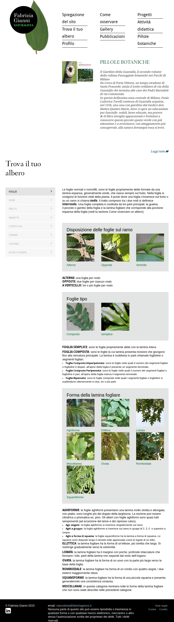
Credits (163, 609)
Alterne (71, 265)
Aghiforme (73, 430)
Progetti (145, 14)
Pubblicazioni (112, 36)
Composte (73, 334)
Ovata (105, 463)
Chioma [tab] (30, 243)
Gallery (106, 29)
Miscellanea (74, 463)
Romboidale (143, 463)
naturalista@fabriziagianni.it (74, 605)
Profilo (68, 43)
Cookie (152, 609)
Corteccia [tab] (30, 226)
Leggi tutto (160, 151)
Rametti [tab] (30, 217)
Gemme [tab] (30, 235)
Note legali (161, 605)
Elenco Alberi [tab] (30, 252)
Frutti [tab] (30, 208)
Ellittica (105, 430)
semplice (107, 334)
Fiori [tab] (30, 200)
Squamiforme (75, 497)
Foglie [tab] (30, 191)
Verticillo (141, 265)
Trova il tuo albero (30, 27)
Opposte (106, 265)
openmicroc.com (147, 127)
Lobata (140, 430)
